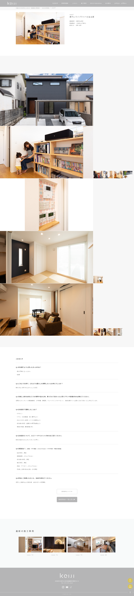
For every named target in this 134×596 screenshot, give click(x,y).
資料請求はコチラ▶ (67, 491)
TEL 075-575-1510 (67, 583)
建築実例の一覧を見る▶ (67, 499)
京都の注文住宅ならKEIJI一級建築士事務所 (28, 8)
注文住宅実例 (45, 8)
